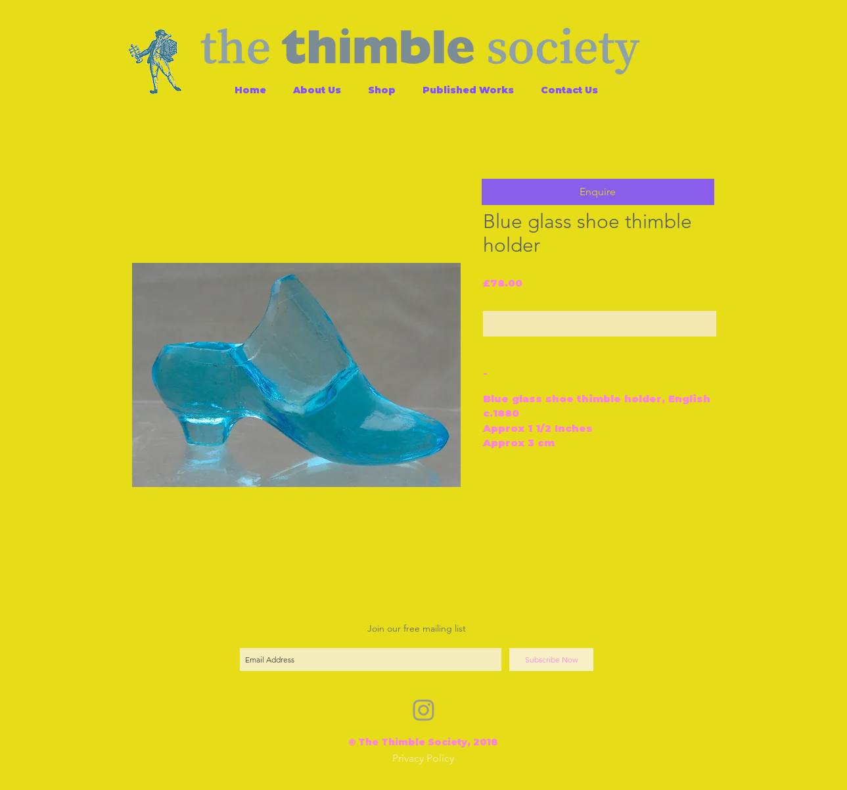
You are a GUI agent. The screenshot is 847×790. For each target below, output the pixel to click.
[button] (598, 192)
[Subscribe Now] (551, 659)
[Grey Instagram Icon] (423, 710)
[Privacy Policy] (423, 758)
